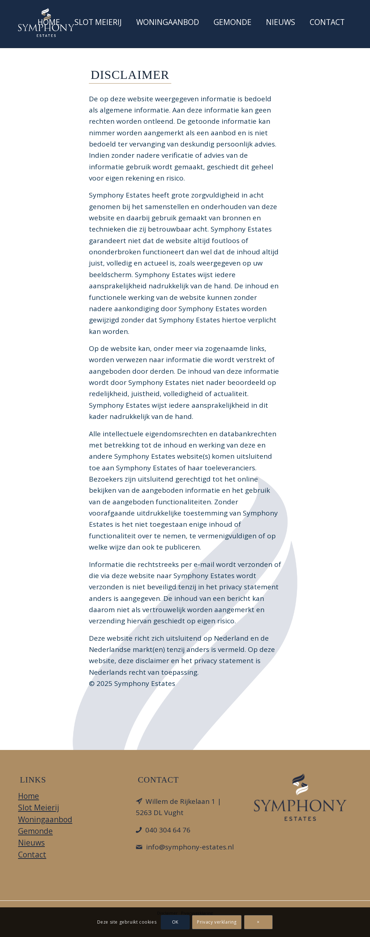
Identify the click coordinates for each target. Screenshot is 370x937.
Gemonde (35, 831)
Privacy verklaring (217, 922)
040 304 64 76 (167, 830)
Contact (32, 854)
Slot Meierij (38, 807)
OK (175, 922)
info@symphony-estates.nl (190, 847)
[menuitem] (48, 24)
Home (28, 796)
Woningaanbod (45, 819)
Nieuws (31, 843)
